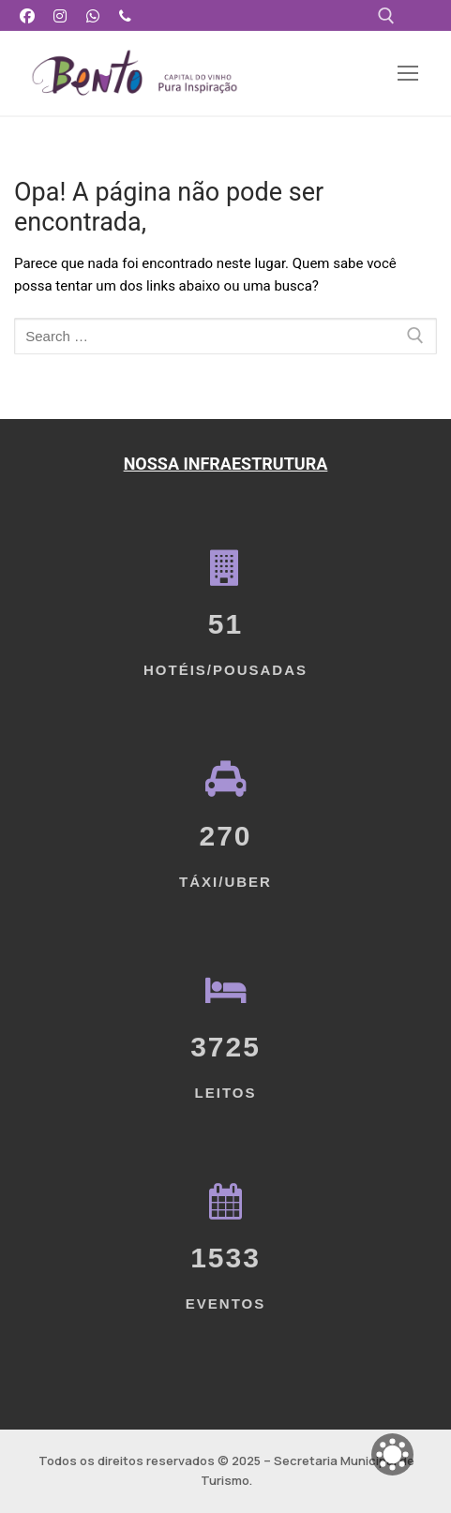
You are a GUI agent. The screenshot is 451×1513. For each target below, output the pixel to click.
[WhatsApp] (93, 15)
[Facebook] (27, 15)
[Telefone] (125, 15)
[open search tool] (386, 15)
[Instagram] (60, 15)
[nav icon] (408, 73)
